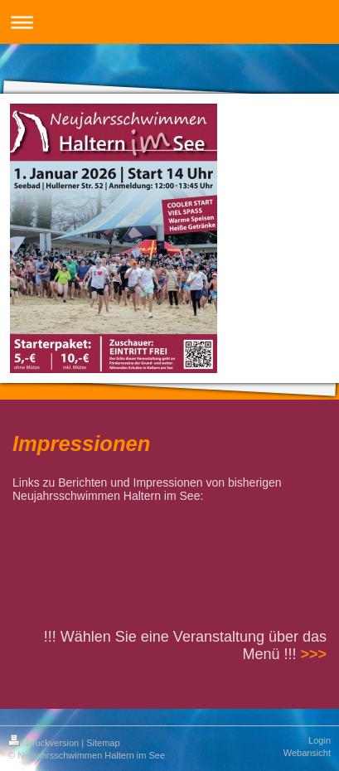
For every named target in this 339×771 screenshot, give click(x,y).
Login (319, 740)
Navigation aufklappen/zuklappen (169, 22)
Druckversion (44, 743)
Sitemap (102, 743)
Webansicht (307, 753)
